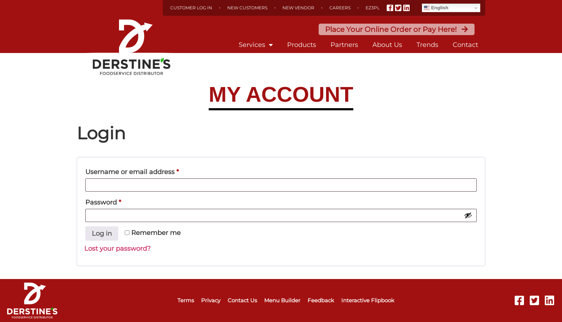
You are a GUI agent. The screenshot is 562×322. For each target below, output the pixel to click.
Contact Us (242, 300)
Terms (185, 300)
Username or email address (146, 170)
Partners (344, 45)
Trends (427, 45)
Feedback (321, 300)
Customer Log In (191, 8)
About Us (387, 45)
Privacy (210, 300)
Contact (465, 45)
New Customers (247, 8)
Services (256, 45)
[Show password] (468, 215)
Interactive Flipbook (367, 300)
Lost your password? (117, 249)
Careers (340, 8)
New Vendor (298, 8)
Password (118, 201)
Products (301, 45)
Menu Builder (282, 300)
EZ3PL (373, 8)
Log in (102, 233)
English (436, 8)
